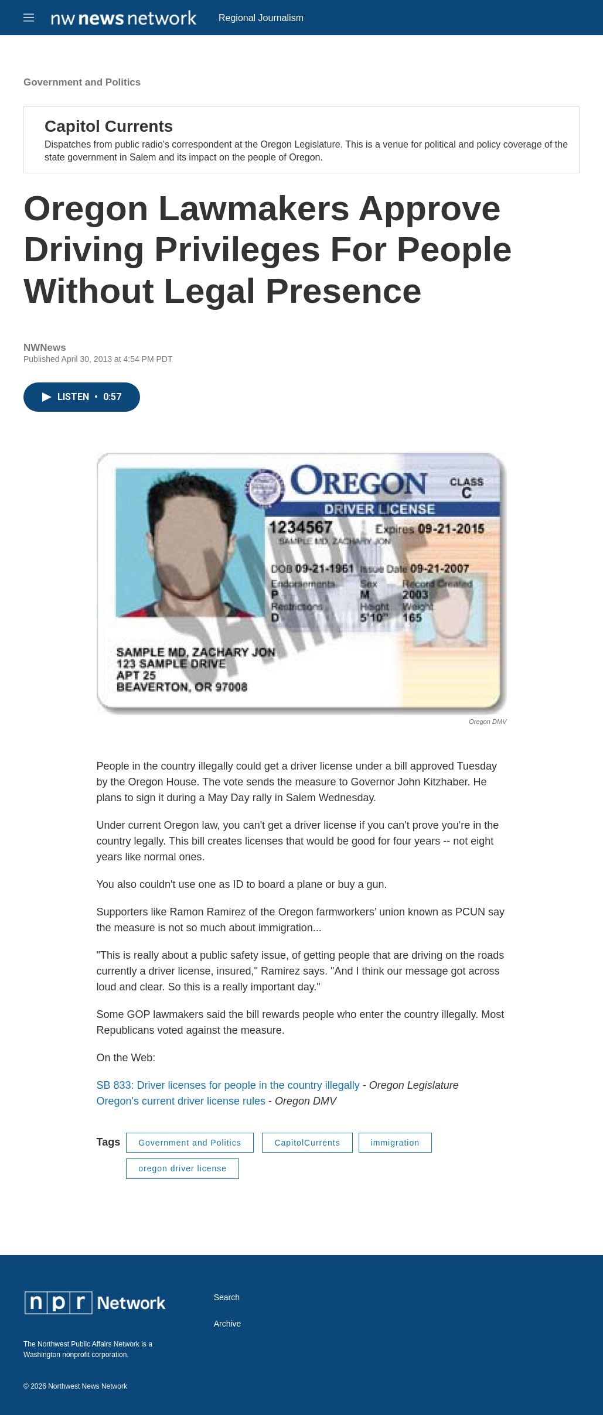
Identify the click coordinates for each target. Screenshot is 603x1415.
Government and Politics (82, 82)
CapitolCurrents (307, 1142)
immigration (395, 1142)
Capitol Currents (109, 126)
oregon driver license (182, 1168)
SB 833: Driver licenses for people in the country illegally (228, 1085)
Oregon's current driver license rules (181, 1101)
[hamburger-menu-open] (29, 17)
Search (227, 1297)
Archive (227, 1324)
